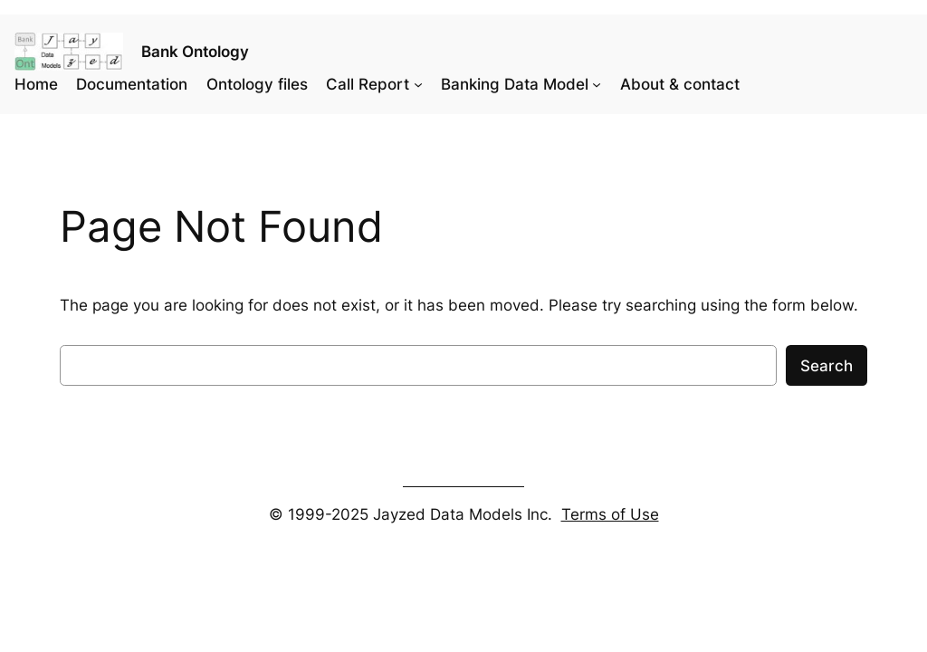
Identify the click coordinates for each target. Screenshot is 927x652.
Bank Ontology (195, 52)
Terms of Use (610, 514)
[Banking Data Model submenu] (596, 84)
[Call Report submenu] (418, 84)
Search (826, 366)
